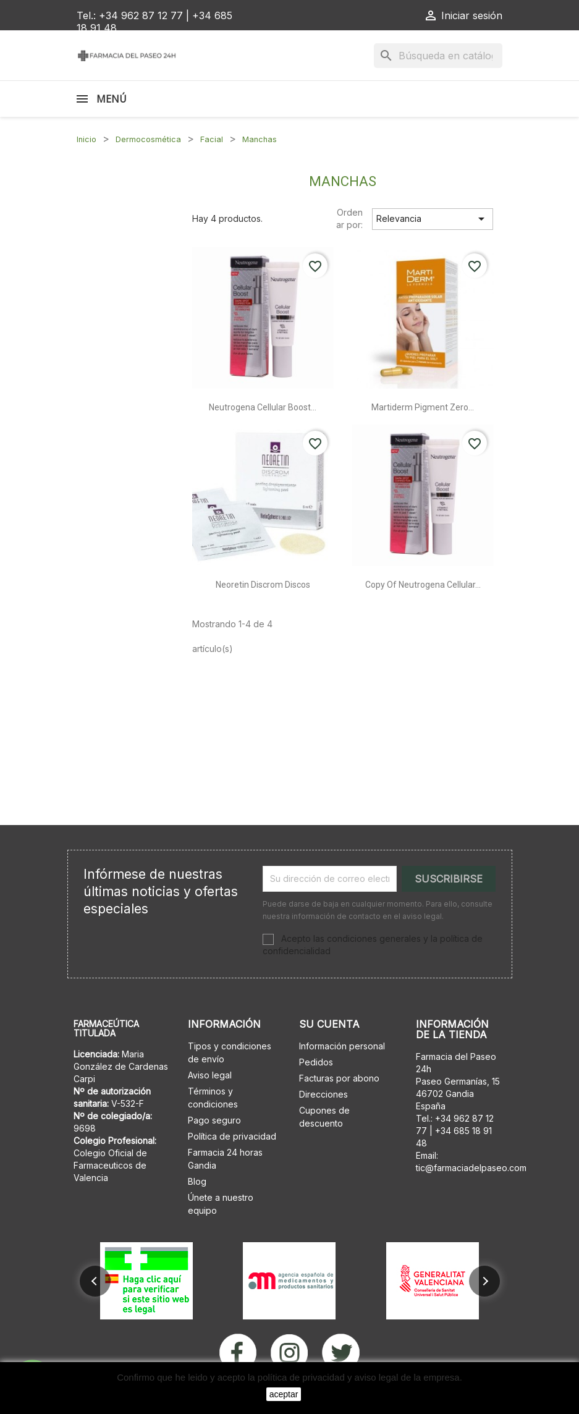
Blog (197, 1181)
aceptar (283, 1394)
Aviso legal (210, 1075)
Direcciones (323, 1094)
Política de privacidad (232, 1136)
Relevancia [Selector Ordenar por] (432, 218)
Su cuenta (329, 1024)
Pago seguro (214, 1120)
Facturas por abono (339, 1078)
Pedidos (316, 1062)
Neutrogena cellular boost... (262, 407)
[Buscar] (438, 55)
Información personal (342, 1046)
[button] (95, 1281)
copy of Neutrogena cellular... (423, 585)
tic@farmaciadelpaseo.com (471, 1167)
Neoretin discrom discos (263, 585)
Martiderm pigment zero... (422, 407)
